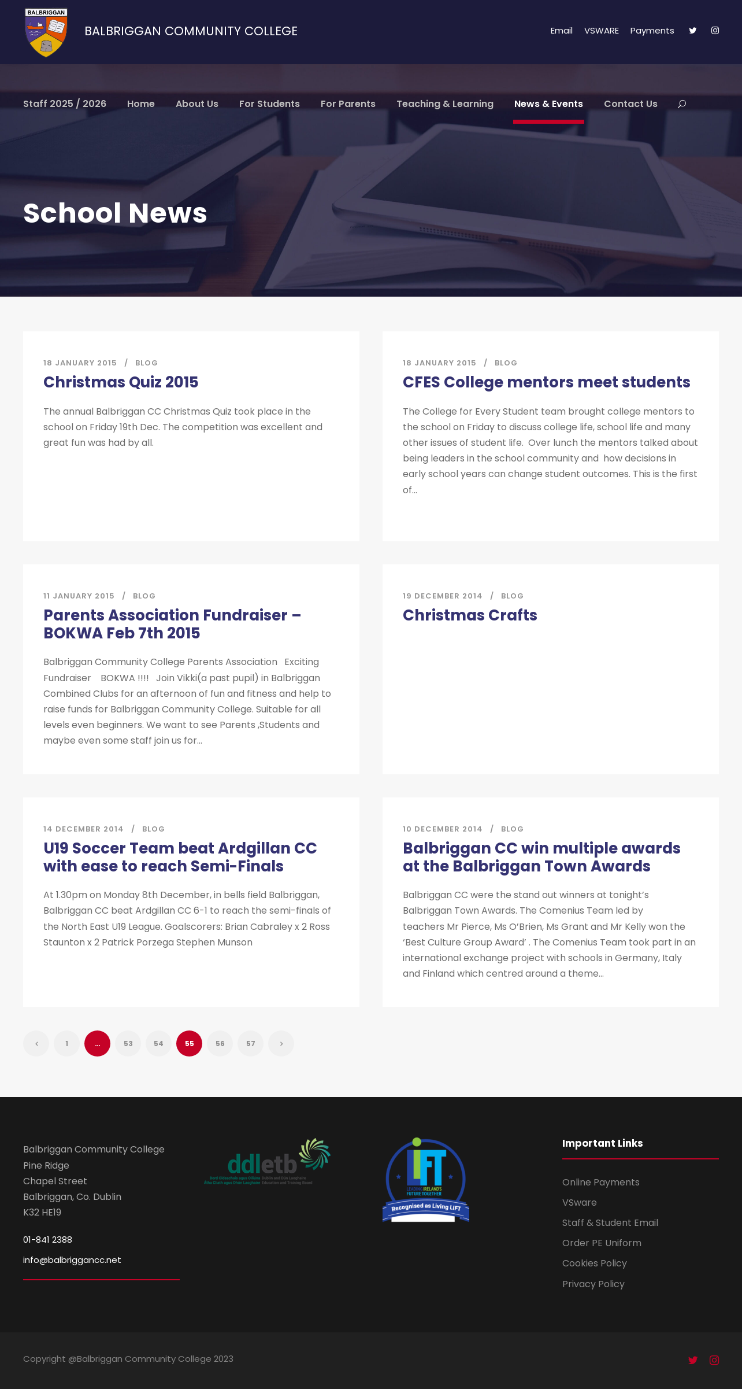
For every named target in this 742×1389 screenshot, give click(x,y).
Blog (146, 362)
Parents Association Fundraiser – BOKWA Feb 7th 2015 (172, 624)
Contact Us (631, 103)
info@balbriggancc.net (72, 1260)
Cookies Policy (594, 1263)
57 (250, 1043)
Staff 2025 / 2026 (64, 103)
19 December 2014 (443, 595)
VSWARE (601, 30)
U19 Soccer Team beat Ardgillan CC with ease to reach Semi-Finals (180, 857)
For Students (269, 103)
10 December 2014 (443, 828)
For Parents (348, 103)
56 (220, 1043)
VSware (579, 1202)
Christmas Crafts (470, 615)
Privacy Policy (593, 1284)
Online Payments (601, 1182)
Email (562, 30)
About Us (197, 103)
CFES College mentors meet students (547, 382)
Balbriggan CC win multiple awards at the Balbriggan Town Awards (542, 857)
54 (159, 1043)
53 (128, 1043)
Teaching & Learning (445, 103)
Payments (652, 30)
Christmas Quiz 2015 (121, 382)
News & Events (548, 103)
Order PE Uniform (601, 1243)
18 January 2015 (80, 362)
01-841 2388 (47, 1239)
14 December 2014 (83, 828)
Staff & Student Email (610, 1222)
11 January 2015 (79, 595)
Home (141, 103)
